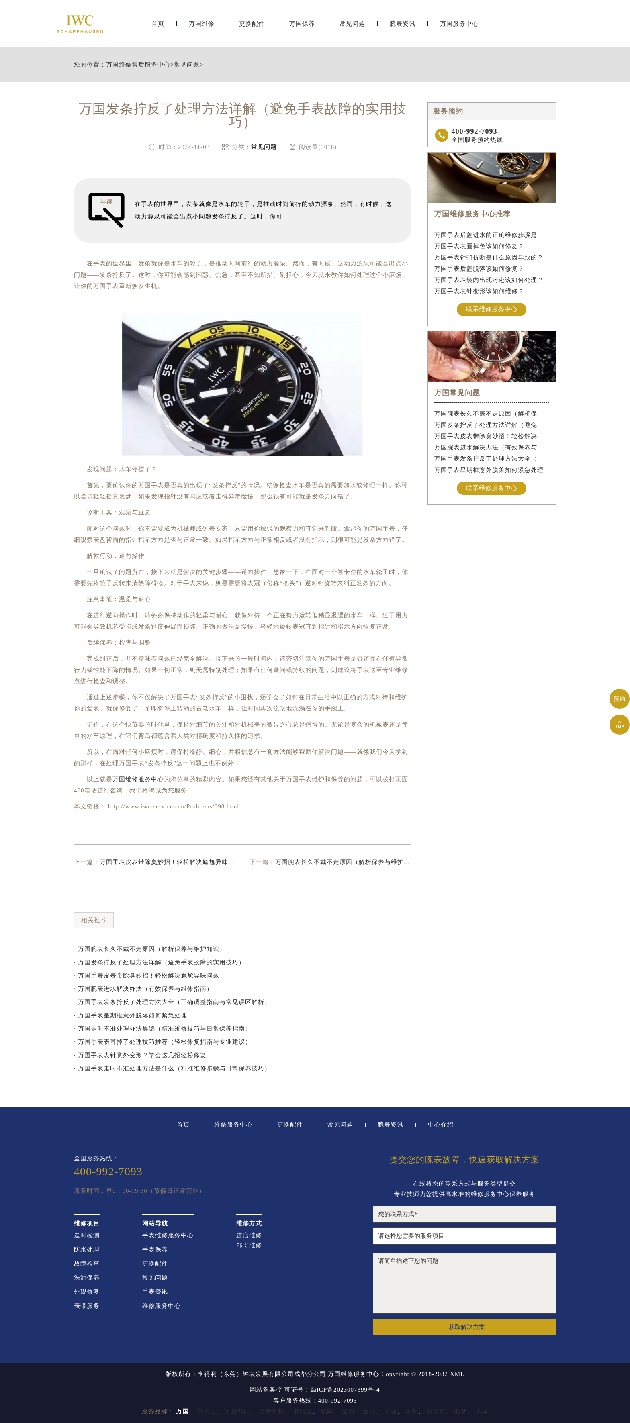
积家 (327, 1411)
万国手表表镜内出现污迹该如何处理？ (489, 280)
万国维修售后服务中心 (138, 65)
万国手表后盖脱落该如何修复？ (479, 268)
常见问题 (352, 27)
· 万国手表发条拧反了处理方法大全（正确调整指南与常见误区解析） (172, 1002)
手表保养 (155, 1250)
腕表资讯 (402, 27)
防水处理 (87, 1250)
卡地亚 (302, 1411)
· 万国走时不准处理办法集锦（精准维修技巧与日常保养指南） (163, 1028)
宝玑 (369, 1411)
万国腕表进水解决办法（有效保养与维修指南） (492, 447)
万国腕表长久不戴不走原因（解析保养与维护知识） (349, 862)
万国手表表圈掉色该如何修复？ (479, 246)
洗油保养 (87, 1278)
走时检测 (87, 1236)
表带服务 (87, 1306)
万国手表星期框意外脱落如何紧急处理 (489, 470)
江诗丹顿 (271, 1411)
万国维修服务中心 (138, 779)
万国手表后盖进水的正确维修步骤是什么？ (492, 235)
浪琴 (460, 1411)
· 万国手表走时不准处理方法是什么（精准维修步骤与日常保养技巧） (172, 1068)
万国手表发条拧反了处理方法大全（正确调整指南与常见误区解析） (492, 458)
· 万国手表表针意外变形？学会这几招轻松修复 (140, 1055)
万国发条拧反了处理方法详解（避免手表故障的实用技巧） (492, 425)
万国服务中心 (459, 27)
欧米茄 (436, 1411)
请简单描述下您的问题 (464, 1283)
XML (457, 1374)
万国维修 (202, 27)
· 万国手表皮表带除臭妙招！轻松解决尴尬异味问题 (146, 975)
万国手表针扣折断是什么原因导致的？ (489, 257)
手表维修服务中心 (168, 1236)
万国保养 (302, 27)
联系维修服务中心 (492, 309)
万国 (390, 1411)
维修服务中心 (233, 1125)
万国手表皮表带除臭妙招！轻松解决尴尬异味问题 (170, 862)
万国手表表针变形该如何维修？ (479, 291)
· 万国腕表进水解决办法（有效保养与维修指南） (143, 989)
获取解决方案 (467, 1327)
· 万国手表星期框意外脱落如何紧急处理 (130, 1015)
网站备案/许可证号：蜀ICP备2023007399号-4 (315, 1390)
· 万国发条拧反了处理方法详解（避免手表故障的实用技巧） (159, 962)
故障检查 (87, 1264)
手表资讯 (155, 1292)
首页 (157, 27)
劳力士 (207, 1411)
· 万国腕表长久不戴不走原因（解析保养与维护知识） (150, 949)
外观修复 (87, 1292)
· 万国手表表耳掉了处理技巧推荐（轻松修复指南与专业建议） (163, 1042)
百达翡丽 (237, 1411)
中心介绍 (441, 1125)
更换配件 (252, 27)
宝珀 (348, 1411)
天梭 (481, 1411)
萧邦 (411, 1411)
